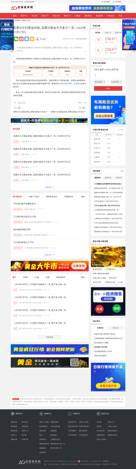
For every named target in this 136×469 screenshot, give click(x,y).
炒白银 (99, 422)
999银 (25, 277)
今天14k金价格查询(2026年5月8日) (106, 223)
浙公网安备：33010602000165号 (91, 461)
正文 (28, 20)
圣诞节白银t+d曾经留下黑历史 (105, 334)
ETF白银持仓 (72, 435)
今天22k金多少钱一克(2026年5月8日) (107, 205)
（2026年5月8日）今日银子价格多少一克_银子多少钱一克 (39, 284)
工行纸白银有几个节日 (23, 242)
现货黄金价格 (84, 426)
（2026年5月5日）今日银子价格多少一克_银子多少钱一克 (39, 323)
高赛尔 (24, 20)
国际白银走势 (29, 222)
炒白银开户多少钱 (100, 347)
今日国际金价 (110, 269)
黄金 (34, 209)
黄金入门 (111, 422)
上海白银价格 (55, 426)
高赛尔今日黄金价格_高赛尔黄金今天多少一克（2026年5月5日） (42, 162)
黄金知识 (116, 328)
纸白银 (34, 16)
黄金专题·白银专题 (100, 241)
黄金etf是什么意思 (99, 278)
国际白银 (44, 248)
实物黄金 (18, 20)
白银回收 (42, 439)
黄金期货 (99, 16)
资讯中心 (24, 16)
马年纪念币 (113, 278)
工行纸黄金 (72, 431)
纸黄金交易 (28, 209)
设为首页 (118, 2)
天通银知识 (68, 197)
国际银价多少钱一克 (55, 444)
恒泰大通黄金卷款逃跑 (101, 273)
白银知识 (110, 16)
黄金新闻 (14, 426)
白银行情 (96, 130)
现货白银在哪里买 (100, 356)
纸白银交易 (37, 248)
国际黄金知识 (51, 197)
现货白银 (56, 16)
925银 (36, 277)
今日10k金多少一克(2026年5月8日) (106, 201)
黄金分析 (25, 422)
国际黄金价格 (44, 444)
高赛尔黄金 (22, 103)
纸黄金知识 (101, 435)
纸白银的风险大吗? (22, 229)
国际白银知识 (112, 431)
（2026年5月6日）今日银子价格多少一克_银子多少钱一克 (39, 310)
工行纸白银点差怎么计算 (24, 216)
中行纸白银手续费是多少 (24, 204)
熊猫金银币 (60, 277)
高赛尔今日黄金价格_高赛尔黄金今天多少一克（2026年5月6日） (42, 149)
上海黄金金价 (55, 439)
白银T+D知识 (34, 197)
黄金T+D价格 (44, 422)
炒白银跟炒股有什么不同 (103, 351)
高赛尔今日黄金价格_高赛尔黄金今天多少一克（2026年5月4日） (42, 175)
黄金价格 (42, 431)
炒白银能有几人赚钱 (101, 343)
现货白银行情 (73, 426)
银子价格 (38, 290)
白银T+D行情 (84, 422)
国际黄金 (88, 16)
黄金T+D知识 (101, 439)
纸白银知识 (17, 197)
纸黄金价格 (54, 422)
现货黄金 (25, 426)
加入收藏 (107, 2)
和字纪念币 (97, 282)
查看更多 (49, 337)
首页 (14, 16)
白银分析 (25, 439)
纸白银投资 (38, 222)
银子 (14, 277)
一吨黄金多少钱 (109, 282)
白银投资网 (37, 235)
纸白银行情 (72, 422)
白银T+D (44, 16)
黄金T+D (67, 16)
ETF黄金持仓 (83, 435)
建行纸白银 (83, 431)
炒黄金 (99, 426)
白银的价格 (28, 235)
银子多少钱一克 (28, 290)
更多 (122, 171)
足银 (47, 277)
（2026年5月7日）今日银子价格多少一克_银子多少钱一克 (39, 297)
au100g (120, 282)
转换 (108, 88)
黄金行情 (104, 130)
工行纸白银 (47, 222)
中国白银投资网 (65, 84)
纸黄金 (77, 16)
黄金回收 (42, 448)
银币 (41, 435)
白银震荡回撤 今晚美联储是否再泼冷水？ (109, 338)
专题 (120, 16)
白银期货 (42, 452)
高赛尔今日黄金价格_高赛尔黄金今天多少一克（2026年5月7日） (42, 136)
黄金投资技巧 (98, 269)
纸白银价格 (43, 426)
